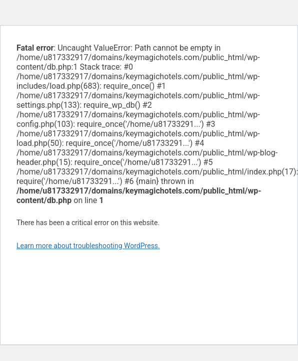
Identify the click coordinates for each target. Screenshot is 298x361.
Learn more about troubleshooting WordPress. (88, 246)
